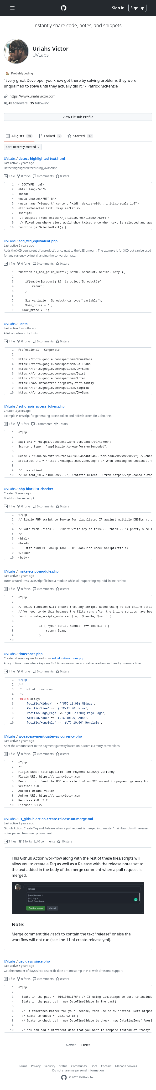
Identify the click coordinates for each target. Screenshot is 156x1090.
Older (85, 1045)
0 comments (43, 176)
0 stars (62, 176)
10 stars (64, 841)
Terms (23, 1066)
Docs (94, 1066)
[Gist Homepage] (64, 8)
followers (16, 103)
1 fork (23, 424)
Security (49, 1066)
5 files (10, 841)
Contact (106, 1066)
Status (63, 1066)
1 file (9, 176)
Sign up (137, 7)
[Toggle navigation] (12, 8)
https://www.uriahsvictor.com (32, 96)
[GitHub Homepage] (64, 1077)
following (39, 103)
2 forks (25, 841)
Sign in (118, 7)
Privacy (36, 1066)
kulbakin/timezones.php (68, 658)
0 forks (24, 176)
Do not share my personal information (78, 1070)
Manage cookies (126, 1066)
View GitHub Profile (77, 117)
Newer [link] (71, 1045)
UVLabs (10, 158)
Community (79, 1066)
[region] (78, 206)
